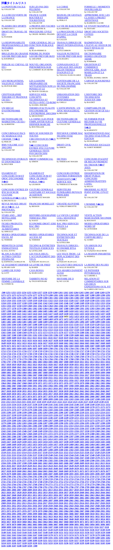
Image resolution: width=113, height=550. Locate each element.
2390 (35, 436)
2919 (55, 503)
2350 (45, 431)
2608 (76, 463)
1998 (71, 386)
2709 (55, 476)
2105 (81, 399)
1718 (35, 351)
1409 (66, 311)
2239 (14, 418)
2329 (45, 428)
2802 (102, 487)
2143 (61, 404)
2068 (108, 394)
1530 (40, 327)
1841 (19, 367)
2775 (71, 484)
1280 (50, 295)
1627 (107, 338)
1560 (87, 330)
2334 (71, 428)
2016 (55, 388)
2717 (97, 476)
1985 (3, 386)
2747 (35, 482)
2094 (24, 399)
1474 (76, 319)
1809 (71, 362)
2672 (81, 471)
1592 (35, 335)
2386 (14, 436)
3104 (35, 527)
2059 (61, 394)
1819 (14, 364)
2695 (92, 474)
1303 (61, 298)
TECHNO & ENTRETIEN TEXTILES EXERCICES (42, 246)
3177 (87, 535)
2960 (50, 508)
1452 (71, 316)
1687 (92, 346)
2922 (71, 503)
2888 (3, 500)
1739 (35, 354)
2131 (106, 402)
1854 (87, 367)
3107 (50, 527)
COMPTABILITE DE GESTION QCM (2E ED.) (97, 109)
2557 (29, 458)
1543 (108, 327)
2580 (40, 460)
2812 (45, 490)
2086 (92, 396)
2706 (40, 476)
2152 (108, 404)
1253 (19, 292)
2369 (35, 434)
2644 (45, 468)
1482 (8, 322)
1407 (55, 311)
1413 (87, 311)
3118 (106, 527)
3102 (24, 527)
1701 (55, 348)
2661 (24, 471)
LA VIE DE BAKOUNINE (70, 26)
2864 (97, 495)
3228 (24, 543)
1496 (81, 322)
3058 (14, 522)
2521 (60, 452)
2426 (3, 442)
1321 (45, 300)
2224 (45, 415)
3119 (3, 530)
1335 (8, 303)
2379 (87, 434)
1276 (29, 295)
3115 (91, 527)
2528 (97, 452)
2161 (45, 407)
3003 (55, 514)
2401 (92, 436)
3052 (92, 519)
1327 (76, 300)
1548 (24, 330)
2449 (14, 444)
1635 (40, 340)
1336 (14, 303)
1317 (24, 300)
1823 (35, 364)
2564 (66, 458)
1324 (61, 300)
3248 (19, 546)
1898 (97, 372)
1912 (60, 375)
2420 (81, 439)
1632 (24, 340)
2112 (8, 402)
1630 (14, 340)
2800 (92, 487)
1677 (40, 346)
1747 (76, 354)
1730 (97, 351)
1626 (102, 338)
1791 (87, 359)
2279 (3, 423)
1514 (66, 324)
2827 (14, 492)
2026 (107, 388)
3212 (50, 540)
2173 (108, 407)
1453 (76, 316)
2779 (92, 484)
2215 (107, 412)
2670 (71, 471)
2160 (40, 407)
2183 (50, 410)
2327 (35, 428)
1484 (19, 322)
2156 (19, 407)
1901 (3, 375)
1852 (76, 367)
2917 (45, 503)
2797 (76, 487)
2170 (92, 407)
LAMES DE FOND (11, 270)
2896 (45, 500)
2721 (8, 479)
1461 (8, 319)
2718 (102, 476)
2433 (40, 442)
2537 (35, 455)
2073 (24, 396)
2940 (55, 506)
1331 (97, 300)
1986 (8, 386)
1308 (87, 298)
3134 (81, 530)
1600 (76, 335)
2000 (81, 386)
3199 (92, 538)
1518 (87, 324)
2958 (40, 508)
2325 (24, 428)
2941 (61, 506)
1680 (55, 346)
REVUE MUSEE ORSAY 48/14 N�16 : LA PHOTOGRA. (14, 206)
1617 (55, 338)
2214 (102, 412)
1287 (87, 295)
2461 (76, 444)
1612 (29, 338)
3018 (24, 516)
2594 (3, 463)
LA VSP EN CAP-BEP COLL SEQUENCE (68, 216)
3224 (3, 543)
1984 (108, 383)
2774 (66, 484)
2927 (97, 503)
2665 (45, 471)
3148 (45, 532)
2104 (76, 399)
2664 (40, 471)
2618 (19, 466)
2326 (29, 428)
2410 (29, 439)
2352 (55, 431)
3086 (50, 524)
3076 (108, 522)
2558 (35, 458)
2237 (3, 418)
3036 (8, 519)
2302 (14, 426)
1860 (8, 370)
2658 (8, 471)
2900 (66, 500)
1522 (107, 324)
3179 (97, 535)
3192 (55, 538)
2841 (87, 492)
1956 (71, 380)
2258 (3, 420)
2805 (8, 490)
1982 (97, 383)
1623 (87, 338)
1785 (55, 359)
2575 (14, 460)
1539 (87, 327)
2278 (108, 420)
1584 (102, 332)
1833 (87, 364)
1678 (45, 346)
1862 (19, 370)
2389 (29, 436)
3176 (81, 535)
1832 (81, 364)
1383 (40, 308)
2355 (71, 431)
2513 (19, 452)
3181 (108, 535)
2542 (61, 455)
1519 (92, 324)
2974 (14, 511)
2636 (3, 468)
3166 (29, 535)
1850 (66, 367)
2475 (40, 447)
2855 (50, 495)
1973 (50, 383)
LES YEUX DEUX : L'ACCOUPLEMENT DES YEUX (42, 256)
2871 (24, 498)
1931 (50, 378)
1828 (61, 364)
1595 (50, 335)
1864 (29, 370)
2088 (102, 396)
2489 (3, 450)
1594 (45, 335)
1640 (66, 340)
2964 (71, 508)
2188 (76, 410)
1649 (3, 343)
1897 (92, 372)
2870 (19, 498)
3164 (19, 535)
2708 (50, 476)
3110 (66, 527)
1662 (71, 343)
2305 (29, 426)
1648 (108, 340)
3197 (81, 538)
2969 (97, 508)
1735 (14, 354)
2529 (102, 452)
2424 (102, 439)
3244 (108, 543)
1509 (40, 324)
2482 (76, 447)
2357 (81, 431)
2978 (35, 511)
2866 (108, 495)
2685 (40, 474)
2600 (35, 463)
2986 (76, 511)
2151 (102, 404)
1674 (24, 346)
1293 (8, 298)
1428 (55, 314)
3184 (14, 538)
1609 (14, 338)
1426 (45, 314)
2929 (107, 503)
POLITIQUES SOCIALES (97, 145)
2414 (50, 439)
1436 (97, 314)
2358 (87, 431)
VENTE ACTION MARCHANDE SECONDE (97, 216)
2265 (40, 420)
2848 (14, 495)
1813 (92, 362)
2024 (97, 388)
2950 (108, 506)
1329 (87, 300)
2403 (102, 436)
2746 (29, 482)
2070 (8, 396)
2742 (8, 482)
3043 (45, 519)
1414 (92, 311)
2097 (40, 399)
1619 (66, 338)
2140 (45, 404)
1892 (66, 372)
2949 (102, 506)
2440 (76, 442)
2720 (3, 479)
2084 (81, 396)
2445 (102, 442)
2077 (45, 396)
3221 (97, 540)
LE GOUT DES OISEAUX (70, 265)
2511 (8, 452)
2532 (8, 455)
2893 (29, 500)
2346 (24, 431)
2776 (76, 484)
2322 (8, 428)
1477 (92, 319)
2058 (55, 394)
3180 (102, 535)
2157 (24, 407)
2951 (3, 508)
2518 (45, 452)
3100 (14, 527)
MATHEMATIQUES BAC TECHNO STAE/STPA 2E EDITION (97, 136)
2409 (24, 439)
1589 (19, 335)
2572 (108, 458)
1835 (97, 364)
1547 (19, 330)
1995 (55, 386)
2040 (71, 391)
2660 (19, 471)
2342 (3, 431)
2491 (14, 450)
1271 (3, 295)
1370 (81, 306)
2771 (50, 484)
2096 (35, 399)
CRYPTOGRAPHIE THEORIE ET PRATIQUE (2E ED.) (14, 97)
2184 (55, 410)
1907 (35, 375)
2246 (50, 418)
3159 (102, 532)
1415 (97, 311)
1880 (3, 372)
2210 (81, 412)
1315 (14, 300)
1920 (102, 375)
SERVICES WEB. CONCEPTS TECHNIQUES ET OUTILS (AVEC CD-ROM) (42, 98)
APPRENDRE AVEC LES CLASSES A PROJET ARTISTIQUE (97, 18)
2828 (19, 492)
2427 (8, 442)
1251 (8, 292)
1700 (50, 348)
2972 (3, 511)
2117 (34, 402)
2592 (102, 460)
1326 (71, 300)
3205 (14, 540)
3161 (3, 535)
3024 (55, 516)
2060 (66, 394)
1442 (19, 316)
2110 (108, 399)
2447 (3, 444)
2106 (87, 399)
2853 (40, 495)
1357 (14, 306)
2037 (55, 391)
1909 (45, 375)
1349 (81, 303)
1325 (66, 300)
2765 (19, 484)
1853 (81, 367)
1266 (86, 292)
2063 (81, 394)
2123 (65, 402)
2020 (76, 388)
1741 (45, 354)
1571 (35, 332)
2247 (55, 418)
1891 (61, 372)
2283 (24, 423)
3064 (45, 522)
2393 (50, 436)
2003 (97, 386)
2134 (14, 404)
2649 (71, 468)
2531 (3, 455)
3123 (24, 530)
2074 (29, 396)
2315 (81, 426)
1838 (3, 367)
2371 (45, 434)
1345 (61, 303)
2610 (87, 463)
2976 (24, 511)
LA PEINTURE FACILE (14, 6)
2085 (87, 396)
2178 (24, 410)
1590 (24, 335)
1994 (50, 386)
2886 (102, 498)
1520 (97, 324)
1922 (3, 378)
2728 (45, 479)
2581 (45, 460)
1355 (3, 306)
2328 (40, 428)
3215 (66, 540)
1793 (97, 359)
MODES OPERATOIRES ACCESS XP (41, 235)
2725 (29, 479)
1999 (76, 386)
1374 (102, 306)
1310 (97, 298)
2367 (24, 434)
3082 (29, 524)
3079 (14, 524)
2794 (61, 487)
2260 (14, 420)
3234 (55, 543)
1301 (50, 298)
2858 (66, 495)
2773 (61, 484)
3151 (61, 532)
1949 (35, 380)
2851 (29, 495)
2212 (92, 412)
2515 (29, 452)
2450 (19, 444)
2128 (91, 402)
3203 (3, 540)
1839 (8, 367)
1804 (45, 362)
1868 (50, 370)
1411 (76, 311)
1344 (55, 303)
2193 (102, 410)
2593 (108, 460)
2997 (24, 514)
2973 (8, 511)
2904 (87, 500)
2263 (29, 420)
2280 (8, 423)
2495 (35, 450)
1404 (40, 311)
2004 (102, 386)
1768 (76, 356)
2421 (87, 439)
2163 (55, 407)
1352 (97, 303)
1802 (35, 362)
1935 (71, 378)
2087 (97, 396)
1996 (61, 386)
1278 (40, 295)
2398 (76, 436)
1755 (8, 356)
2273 (81, 420)
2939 (50, 506)
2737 (92, 479)
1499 (97, 322)
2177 (19, 410)
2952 (8, 508)
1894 (76, 372)
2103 (71, 399)
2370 (40, 434)
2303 (19, 426)
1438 (108, 314)
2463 (87, 444)
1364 (50, 306)
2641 (29, 468)
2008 (14, 388)
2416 (60, 439)
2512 (13, 452)
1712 (3, 351)
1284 (71, 295)
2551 (108, 455)
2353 (61, 431)
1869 (55, 370)
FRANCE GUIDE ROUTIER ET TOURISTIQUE (38, 18)
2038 (61, 391)
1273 (14, 295)
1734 (8, 354)
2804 (3, 490)
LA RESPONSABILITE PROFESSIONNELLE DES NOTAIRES (15, 45)
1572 (40, 332)
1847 (50, 367)
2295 (87, 423)
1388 (66, 308)
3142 (14, 532)
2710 (61, 476)
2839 (76, 492)
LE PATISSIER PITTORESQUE (92, 271)
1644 (87, 340)
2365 (14, 434)
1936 (76, 378)
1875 (87, 370)
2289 (55, 423)
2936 (35, 506)
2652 (87, 468)
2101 (61, 399)
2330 (50, 428)
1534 (61, 327)
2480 (66, 447)
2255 (97, 418)
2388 (24, 436)
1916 (81, 375)
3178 (92, 535)
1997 (66, 386)
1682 (66, 346)
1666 (92, 343)
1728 (87, 351)
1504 (14, 324)
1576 (61, 332)
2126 (80, 402)
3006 (71, 514)
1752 (102, 354)
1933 (61, 378)
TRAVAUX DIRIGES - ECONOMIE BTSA (68, 246)
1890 (55, 372)
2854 (45, 495)
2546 (81, 455)
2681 (19, 474)
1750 (92, 354)
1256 (34, 292)
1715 (19, 351)
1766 (66, 356)
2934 (24, 506)
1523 (3, 327)
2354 (66, 431)
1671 (8, 346)
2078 (50, 396)
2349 (40, 431)
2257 (108, 418)
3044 (50, 519)
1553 (50, 330)
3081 (24, 524)
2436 (55, 442)
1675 (29, 346)
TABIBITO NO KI (38, 278)
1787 (66, 359)
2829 (24, 492)
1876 (92, 370)
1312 (107, 298)
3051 (87, 519)
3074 (97, 522)
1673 (19, 346)
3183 (8, 538)
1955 (66, 380)
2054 (35, 394)
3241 (92, 543)
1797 (8, 362)
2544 (71, 455)
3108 (55, 527)
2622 (40, 466)
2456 (50, 444)
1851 (71, 367)
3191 (50, 538)
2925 (87, 503)
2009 (19, 388)
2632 (92, 466)
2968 (92, 508)
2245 (45, 418)
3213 (55, 540)
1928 (35, 378)
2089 (108, 396)
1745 (66, 354)
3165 (24, 535)
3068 (66, 522)
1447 (45, 316)
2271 (71, 420)
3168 (40, 535)
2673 (87, 471)
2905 (92, 500)
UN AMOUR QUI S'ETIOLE (93, 246)
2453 (35, 444)
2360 (97, 431)
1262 (65, 292)
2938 (45, 506)
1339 (29, 303)
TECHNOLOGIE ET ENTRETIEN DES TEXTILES (67, 237)
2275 (92, 420)
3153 (71, 532)
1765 (61, 356)
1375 (108, 306)
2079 (55, 396)
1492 (61, 322)
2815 (60, 490)
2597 (19, 463)
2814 (55, 490)
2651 (81, 468)
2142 (55, 404)
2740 (108, 479)
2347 (29, 431)
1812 (87, 362)
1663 (76, 343)
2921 (66, 503)
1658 (50, 343)
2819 (81, 490)
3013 (107, 514)
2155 (14, 407)
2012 (34, 388)
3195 (71, 538)
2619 (24, 466)
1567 (14, 332)
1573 (45, 332)
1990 (29, 386)
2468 (3, 447)
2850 (24, 495)
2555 (19, 458)
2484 (87, 447)
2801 (97, 487)
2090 (3, 399)
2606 (66, 463)
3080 (19, 524)
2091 (8, 399)
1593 (40, 335)
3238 (76, 543)
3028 (76, 516)
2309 (50, 426)
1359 (24, 306)
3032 (97, 516)
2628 (71, 466)
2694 (87, 474)
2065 (92, 394)
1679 (50, 346)
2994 (8, 514)
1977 (71, 383)
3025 (61, 516)
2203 (45, 412)
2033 (35, 391)
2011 (29, 388)
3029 (81, 516)
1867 (45, 370)
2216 (3, 415)
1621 (76, 338)
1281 (55, 295)
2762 (3, 484)
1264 (76, 292)
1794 (102, 359)
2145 (71, 404)
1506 (24, 324)
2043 (87, 391)
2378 (81, 434)
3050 (81, 519)
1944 (8, 380)
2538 (40, 455)
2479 (61, 447)
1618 (60, 338)
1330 (92, 300)
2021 (81, 388)
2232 (87, 415)
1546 (14, 330)
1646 (97, 340)
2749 (45, 482)
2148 (87, 404)
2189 (81, 410)
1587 (8, 335)
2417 (66, 439)
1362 (40, 306)
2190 (87, 410)
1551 (40, 330)
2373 (55, 434)
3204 (8, 540)
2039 (66, 391)
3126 (40, 530)
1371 (87, 306)
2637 (8, 468)
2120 (49, 402)
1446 (40, 316)
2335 (76, 428)
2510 (3, 452)
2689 (61, 474)
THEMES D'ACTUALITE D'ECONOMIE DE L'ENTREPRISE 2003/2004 (42, 111)
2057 (50, 394)
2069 (3, 396)
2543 (66, 455)
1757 (19, 356)
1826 (50, 364)
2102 (66, 399)
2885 (97, 498)
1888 (45, 372)
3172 (61, 535)
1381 (29, 308)
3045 (55, 519)
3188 (35, 538)
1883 (19, 372)
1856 (97, 367)
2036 (50, 391)
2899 (61, 500)
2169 (87, 407)
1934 (66, 378)
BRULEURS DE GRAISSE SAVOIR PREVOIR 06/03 (15, 54)
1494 (71, 322)
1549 (29, 330)
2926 (92, 503)
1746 (71, 354)
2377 (76, 434)
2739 (102, 479)
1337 (19, 303)
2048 (3, 394)
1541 (97, 327)
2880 (71, 498)
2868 (8, 498)
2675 (97, 471)
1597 (61, 335)
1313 (3, 300)
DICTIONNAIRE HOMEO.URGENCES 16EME (95, 56)
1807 (61, 362)
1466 (35, 319)
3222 (102, 540)
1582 (92, 332)
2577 (24, 460)
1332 (102, 300)
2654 (97, 468)
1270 (107, 292)
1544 (3, 330)
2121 (54, 402)
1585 (108, 332)
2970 (102, 508)
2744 (19, 482)
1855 (92, 367)
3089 (66, 524)
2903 (81, 500)
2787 (24, 487)
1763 (50, 356)
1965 (8, 383)
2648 (66, 468)
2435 (50, 442)
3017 (19, 516)
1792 (92, 359)
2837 (66, 492)
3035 (3, 519)
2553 (8, 458)
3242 (97, 543)
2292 (71, 423)
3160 (108, 532)
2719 (107, 476)
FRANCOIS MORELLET (41, 203)
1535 (66, 327)
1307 (81, 298)
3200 (97, 538)
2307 (40, 426)
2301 (8, 426)
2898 (55, 500)
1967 (19, 383)
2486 (97, 447)
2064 (87, 394)
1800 (24, 362)
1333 (108, 300)
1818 (8, 364)
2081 (66, 396)
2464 (92, 444)
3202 (108, 538)
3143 (19, 532)
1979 (81, 383)
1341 (40, 303)
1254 (24, 292)
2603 (50, 463)
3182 (3, 538)
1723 (61, 351)
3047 (66, 519)
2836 (61, 492)
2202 (40, 412)
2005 (108, 386)
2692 (76, 474)
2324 (19, 428)
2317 (92, 426)
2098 (45, 399)
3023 (50, 516)
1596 (55, 335)
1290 (102, 295)
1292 (3, 298)
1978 (76, 383)
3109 (61, 527)
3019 (29, 516)
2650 (76, 468)
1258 (45, 292)
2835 (55, 492)
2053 (29, 394)
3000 (40, 514)
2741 (3, 482)
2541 (55, 455)
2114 (18, 402)
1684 (76, 346)
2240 (19, 418)
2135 (19, 404)
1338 (24, 303)
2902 (76, 500)
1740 (40, 354)
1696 (29, 348)
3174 (71, 535)
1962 (102, 380)
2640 (24, 468)
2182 (45, 410)
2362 (108, 431)
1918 (92, 375)
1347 (71, 303)
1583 (97, 332)
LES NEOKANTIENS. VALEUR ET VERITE (13, 82)
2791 (45, 487)
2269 (61, 420)
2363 (3, 434)
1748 (81, 354)
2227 (61, 415)
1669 (108, 343)
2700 (8, 476)
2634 (102, 466)
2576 (19, 460)
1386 (55, 308)
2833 (45, 492)
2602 (45, 463)
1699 (45, 348)
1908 (40, 375)
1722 (55, 351)
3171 (55, 535)
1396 (108, 308)
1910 (50, 375)
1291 (108, 295)
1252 (13, 292)
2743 (14, 482)
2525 (81, 452)
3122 (19, 530)
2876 (50, 498)
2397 (71, 436)
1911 (55, 375)
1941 (102, 378)
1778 (19, 359)
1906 (29, 375)
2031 (24, 391)
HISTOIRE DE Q (65, 278)
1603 (92, 335)
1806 (55, 362)
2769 (40, 484)
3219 (87, 540)
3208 (29, 540)
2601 (40, 463)
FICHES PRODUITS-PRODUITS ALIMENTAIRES (12, 226)
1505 (19, 324)
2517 (40, 452)
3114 (86, 527)
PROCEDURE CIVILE (40, 31)
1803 (40, 362)
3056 (3, 522)
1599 (71, 335)
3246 (8, 546)
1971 (40, 383)
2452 (29, 444)
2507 (97, 450)
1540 (92, 327)
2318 (97, 426)
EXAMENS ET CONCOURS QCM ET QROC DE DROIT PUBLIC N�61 (40, 177)
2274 (87, 420)
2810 (35, 490)
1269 (102, 292)
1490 (50, 322)
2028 (8, 391)
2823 (102, 490)
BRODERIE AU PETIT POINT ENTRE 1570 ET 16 (96, 192)
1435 (92, 314)
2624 (50, 466)
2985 (71, 511)
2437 (61, 442)
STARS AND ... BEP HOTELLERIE (12, 216)
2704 (29, 476)
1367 (66, 306)
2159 (35, 407)
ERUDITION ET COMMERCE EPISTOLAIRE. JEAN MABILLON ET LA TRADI (95, 69)
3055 (108, 519)
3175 (76, 535)
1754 (3, 356)
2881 (76, 498)
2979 (40, 511)
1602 (87, 335)
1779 (24, 359)
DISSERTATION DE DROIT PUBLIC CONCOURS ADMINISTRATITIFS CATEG (95, 178)
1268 (97, 292)
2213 (97, 412)
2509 (108, 450)
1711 (108, 348)
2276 (97, 420)
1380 (24, 308)
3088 (61, 524)
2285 (35, 423)
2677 (108, 471)
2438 (66, 442)
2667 (55, 471)
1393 (92, 308)
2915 (34, 503)
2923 (76, 503)
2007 (8, 388)
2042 (81, 391)
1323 (55, 300)
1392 (87, 308)
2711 (66, 476)
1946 (19, 380)
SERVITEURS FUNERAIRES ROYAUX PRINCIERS (69, 192)
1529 (35, 327)
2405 (3, 439)
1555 (61, 330)
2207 (66, 412)
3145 (29, 532)
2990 (97, 511)
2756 (81, 482)
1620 (71, 338)
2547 (87, 455)
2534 (19, 455)
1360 (29, 306)
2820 (87, 490)
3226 (14, 543)
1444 (29, 316)
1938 (87, 378)
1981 (92, 383)
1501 (108, 322)
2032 (29, 391)
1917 (87, 375)
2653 (92, 468)
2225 (50, 415)
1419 (8, 314)
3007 (76, 514)
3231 (40, 543)
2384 (3, 436)
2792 (50, 487)
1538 (81, 327)
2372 (50, 434)
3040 (29, 519)
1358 (19, 306)
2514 (24, 452)
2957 (35, 508)
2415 (55, 439)
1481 (3, 322)
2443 (92, 442)
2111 (3, 402)
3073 (92, 522)
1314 (8, 300)
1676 (35, 346)
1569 (24, 332)
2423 (97, 439)
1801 (29, 362)
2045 (97, 391)
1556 (66, 330)
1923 (8, 378)
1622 (81, 338)
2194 (108, 410)
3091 (76, 524)
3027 (71, 516)
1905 (24, 375)
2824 (107, 490)
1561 (92, 330)
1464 (24, 319)
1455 (87, 316)
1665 (87, 343)
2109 (102, 399)
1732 (108, 351)
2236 (108, 415)
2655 (102, 468)
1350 (87, 303)
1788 (71, 359)
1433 (81, 314)
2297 (97, 423)
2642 (35, 468)
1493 (66, 322)
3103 (29, 527)
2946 (87, 506)
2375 (66, 434)
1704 (71, 348)
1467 (40, 319)
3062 (35, 522)
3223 (107, 540)
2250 (71, 418)
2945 (81, 506)
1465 (29, 319)
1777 (14, 359)
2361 (102, 431)
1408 (61, 311)
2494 (29, 450)
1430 (66, 314)
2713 (76, 476)
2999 (35, 514)
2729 (50, 479)
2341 (108, 428)
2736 (87, 479)
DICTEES (62, 159)
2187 (71, 410)
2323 (14, 428)
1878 (102, 370)
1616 (50, 338)
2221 (29, 415)
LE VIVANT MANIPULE (97, 26)
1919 (97, 375)
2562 (55, 458)
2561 (50, 458)
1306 (76, 298)
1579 (76, 332)
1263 (71, 292)
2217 (8, 415)
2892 (24, 500)
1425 (40, 314)
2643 (40, 468)
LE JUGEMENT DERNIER (15, 265)
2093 (19, 399)
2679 (8, 474)
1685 (81, 346)
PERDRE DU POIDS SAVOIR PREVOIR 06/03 (42, 54)
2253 (87, 418)
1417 (107, 311)
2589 (87, 460)
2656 (108, 468)
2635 (108, 466)
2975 (19, 511)
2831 (35, 492)
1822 (29, 364)
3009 (87, 514)
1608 (8, 338)
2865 (102, 495)
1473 (71, 319)
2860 (76, 495)
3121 (13, 530)
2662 (29, 471)
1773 (102, 356)
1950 (40, 380)
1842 (24, 367)
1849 (61, 367)
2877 (55, 498)
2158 (29, 407)
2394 (55, 436)
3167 (35, 535)
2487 (102, 447)
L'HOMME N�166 (94, 204)
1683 (71, 346)
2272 (76, 420)
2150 (97, 404)
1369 (76, 306)
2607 (71, 463)
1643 (81, 340)
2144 (66, 404)
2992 (108, 511)
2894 (35, 500)
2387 (19, 436)
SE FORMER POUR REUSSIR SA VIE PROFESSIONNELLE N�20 (95, 123)
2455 (45, 444)
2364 (8, 434)
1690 (108, 346)
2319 (102, 426)
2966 (81, 508)
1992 (40, 386)
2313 (71, 426)
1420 (14, 314)
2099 (50, 399)
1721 (50, 351)
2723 (19, 479)
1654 (29, 343)
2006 (3, 388)
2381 (97, 434)
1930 (45, 378)
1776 (8, 359)
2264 (35, 420)
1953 (55, 380)
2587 (76, 460)
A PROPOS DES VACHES (42, 26)
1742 (50, 354)
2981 (50, 511)
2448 (8, 444)
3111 (71, 527)
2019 (71, 388)
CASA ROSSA (36, 270)
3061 (29, 522)
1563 (102, 330)
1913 (66, 375)
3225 (8, 543)
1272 (8, 295)
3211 (45, 540)
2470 (14, 447)
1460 (3, 319)
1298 (35, 298)
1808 (66, 362)
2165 (66, 407)
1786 (61, 359)
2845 (108, 492)
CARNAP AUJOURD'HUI (97, 81)
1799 (19, 362)
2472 (24, 447)
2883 (87, 498)
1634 (35, 340)
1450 (61, 316)
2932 (14, 506)
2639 (19, 468)
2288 (50, 423)
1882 (14, 372)
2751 (55, 482)
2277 (102, 420)
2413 (45, 439)
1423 (29, 314)
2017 (60, 388)
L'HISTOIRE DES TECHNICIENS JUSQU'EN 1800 (93, 97)
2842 (92, 492)
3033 (102, 516)
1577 (66, 332)
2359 (92, 431)
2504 (81, 450)
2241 (24, 418)
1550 (35, 330)
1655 (35, 343)
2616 (8, 466)
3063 (40, 522)
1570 (29, 332)
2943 (71, 506)
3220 (92, 540)
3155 (81, 532)
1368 (71, 306)
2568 (87, 458)
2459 (66, 444)
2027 (3, 391)
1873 (76, 370)
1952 (50, 380)
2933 (19, 506)
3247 (14, 546)
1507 (29, 324)
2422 (92, 439)
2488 (108, 447)
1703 (66, 348)
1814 (97, 362)
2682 (24, 474)
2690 (66, 474)
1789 (76, 359)
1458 (102, 316)
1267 (92, 292)
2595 (8, 463)
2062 (76, 394)
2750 (50, 482)
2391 (40, 436)
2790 (40, 487)
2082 (71, 396)
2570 (97, 458)
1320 (40, 300)
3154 (76, 532)
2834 (50, 492)
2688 (55, 474)
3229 (29, 543)
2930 (3, 506)
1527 (24, 327)
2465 (97, 444)
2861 (81, 495)
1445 (35, 316)
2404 (108, 436)
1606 (108, 335)
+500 (35, 546)
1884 (24, 372)
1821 (24, 364)
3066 (55, 522)
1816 (107, 362)
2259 (8, 420)
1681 (61, 346)
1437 (102, 314)
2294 (81, 423)
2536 (29, 455)
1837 (108, 364)
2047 (108, 391)
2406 (8, 439)
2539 (45, 455)
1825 (45, 364)
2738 (97, 479)
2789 (35, 487)
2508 (102, 450)
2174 (3, 410)
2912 (19, 503)
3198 (87, 538)
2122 (59, 402)
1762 (45, 356)
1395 (102, 308)
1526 (19, 327)
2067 (102, 394)
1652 (19, 343)
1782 (40, 359)
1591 (29, 335)
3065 (50, 522)
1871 (66, 370)
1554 (55, 330)
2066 (97, 394)
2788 (29, 487)
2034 (40, 391)
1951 (45, 380)
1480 (108, 319)
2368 (29, 434)
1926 (24, 378)
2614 (107, 463)
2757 (87, 482)
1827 (55, 364)
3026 (66, 516)
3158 (97, 532)
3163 (14, 535)
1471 (61, 319)
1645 (92, 340)
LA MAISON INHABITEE (97, 254)
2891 (19, 500)
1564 (108, 330)
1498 (92, 322)
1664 (81, 343)
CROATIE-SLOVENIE (68, 203)
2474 (35, 447)
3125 (34, 530)
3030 (87, 516)
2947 (92, 506)
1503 (8, 324)
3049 (76, 519)
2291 (66, 423)
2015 (50, 388)
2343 (8, 431)
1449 (55, 316)
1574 (50, 332)
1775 (3, 359)
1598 (66, 335)
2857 (61, 495)
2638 (14, 468)
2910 (8, 503)
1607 (3, 338)
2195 (3, 412)
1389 (71, 308)
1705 (76, 348)
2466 (102, 444)
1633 (29, 340)
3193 (61, 538)
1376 (3, 308)
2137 (29, 404)
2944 (76, 506)
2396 (66, 436)
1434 (87, 314)
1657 (45, 343)
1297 (29, 298)
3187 (29, 538)
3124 (29, 530)
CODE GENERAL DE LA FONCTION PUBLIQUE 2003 (42, 45)
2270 (66, 420)
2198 (19, 412)
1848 (55, 367)
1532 (50, 327)
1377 (8, 308)
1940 (97, 378)
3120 (8, 530)
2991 (102, 511)
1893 (71, 372)
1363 (45, 306)
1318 (29, 300)
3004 (61, 514)
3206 (19, 540)
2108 (97, 399)
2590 (92, 460)
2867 (3, 498)
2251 (76, 418)
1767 (71, 356)
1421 (19, 314)
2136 (24, 404)
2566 (76, 458)
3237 (71, 543)
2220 (24, 415)
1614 (40, 338)
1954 (61, 380)
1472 (66, 319)
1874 (81, 370)
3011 (97, 514)
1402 (29, 311)
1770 (87, 356)
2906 (97, 500)
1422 (24, 314)
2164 (61, 407)
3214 (60, 540)
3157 (92, 532)
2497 (45, 450)
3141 (8, 532)
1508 (35, 324)
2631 (87, 466)
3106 (45, 527)
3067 (61, 522)
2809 (29, 490)
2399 (81, 436)
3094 (92, 524)
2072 (19, 396)
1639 (61, 340)
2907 (102, 500)
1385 (50, 308)
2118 (39, 402)
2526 (87, 452)
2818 (76, 490)
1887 (40, 372)
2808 (24, 490)
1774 (108, 356)
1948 (29, 380)
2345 (19, 431)
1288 (92, 295)
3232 (45, 543)
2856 (55, 495)
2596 (14, 463)
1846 (45, 367)
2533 (14, 455)
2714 (81, 476)
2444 (97, 442)
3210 (40, 540)
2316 (87, 426)
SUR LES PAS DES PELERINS (39, 8)
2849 (19, 495)
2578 (29, 460)
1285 (76, 295)
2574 (8, 460)
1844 (35, 367)
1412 (81, 311)
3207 (24, 540)
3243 (102, 543)
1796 (3, 362)
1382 (35, 308)
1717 (29, 351)
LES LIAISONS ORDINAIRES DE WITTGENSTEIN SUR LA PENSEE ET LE (42, 85)
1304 (66, 298)
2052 (24, 394)
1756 (14, 356)
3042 (40, 519)
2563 (61, 458)
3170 (50, 535)
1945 (14, 380)
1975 (61, 383)
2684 (35, 474)
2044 (92, 391)
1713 (8, 351)
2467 (108, 444)
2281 (14, 423)
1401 (24, 311)
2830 (29, 492)
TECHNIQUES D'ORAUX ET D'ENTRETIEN (15, 160)
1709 (97, 348)
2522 (66, 452)
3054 (102, 519)
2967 (87, 508)
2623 (45, 466)
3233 (50, 543)
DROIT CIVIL (64, 145)
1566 (8, 332)
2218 (14, 415)
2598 (24, 463)
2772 (55, 484)
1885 (29, 372)
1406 (50, 311)
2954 (19, 508)
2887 (108, 498)
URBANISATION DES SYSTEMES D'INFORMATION (68, 97)
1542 (102, 327)
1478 (97, 319)
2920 (60, 503)
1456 (92, 316)
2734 (76, 479)
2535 (24, 455)
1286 (81, 295)
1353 (102, 303)
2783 (3, 487)
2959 (45, 508)
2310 (55, 426)
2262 (24, 420)
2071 (14, 396)
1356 (8, 306)
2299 (108, 423)
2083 (76, 396)
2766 (24, 484)
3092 (81, 524)
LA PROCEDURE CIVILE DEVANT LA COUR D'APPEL (70, 34)
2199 (24, 412)
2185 (61, 410)
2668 (61, 471)
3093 (87, 524)
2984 (66, 511)
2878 (61, 498)
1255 (29, 292)
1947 (24, 380)
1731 (102, 351)
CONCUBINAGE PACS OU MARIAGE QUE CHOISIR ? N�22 (13, 136)
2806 (14, 490)
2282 (19, 423)
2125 (75, 402)
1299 (40, 298)
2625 (55, 466)
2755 (76, 482)
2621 (35, 466)
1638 (55, 340)
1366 (61, 306)
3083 (35, 524)
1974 (55, 383)
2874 (40, 498)
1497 (87, 322)
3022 (45, 516)
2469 (8, 447)
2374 (61, 434)
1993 (45, 386)
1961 (97, 380)
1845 (40, 367)
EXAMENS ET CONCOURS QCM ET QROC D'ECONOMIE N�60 (13, 177)
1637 (50, 340)
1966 (14, 383)
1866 (40, 370)
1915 (76, 375)
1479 (102, 319)
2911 (14, 503)
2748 (40, 482)
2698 (108, 474)
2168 (81, 407)
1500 (102, 322)
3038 (19, 519)
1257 (39, 292)
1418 (3, 314)
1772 (97, 356)
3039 (24, 519)
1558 (76, 330)
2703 (24, 476)
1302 (55, 298)
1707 (87, 348)
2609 (81, 463)
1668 (102, 343)
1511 (50, 324)
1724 (66, 351)
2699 (3, 476)
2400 (87, 436)
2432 (35, 442)
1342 (45, 303)
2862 (87, 495)
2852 (35, 495)
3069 (71, 522)
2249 (66, 418)
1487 (35, 322)
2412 (40, 439)
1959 (87, 380)
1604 (97, 335)
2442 (87, 442)
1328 (81, 300)
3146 (35, 532)
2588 (81, 460)
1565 (3, 332)
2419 (76, 439)
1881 (8, 372)
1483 (14, 322)
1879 (108, 370)
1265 (81, 292)
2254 (92, 418)
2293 (76, 423)
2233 (92, 415)
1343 (50, 303)
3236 (66, 543)
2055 (40, 394)
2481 (71, 447)
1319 (35, 300)
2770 (45, 484)
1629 (8, 340)
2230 (76, 415)
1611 (24, 338)
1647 (102, 340)
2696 (97, 474)
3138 (102, 530)
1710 (102, 348)
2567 (81, 458)
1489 (45, 322)
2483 (81, 447)
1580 (81, 332)
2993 (3, 514)
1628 (3, 340)
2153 (3, 407)
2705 (35, 476)
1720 (45, 351)
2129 (96, 402)
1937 (81, 378)
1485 (24, 322)
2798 (81, 487)
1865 (35, 370)
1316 (19, 300)
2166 (71, 407)
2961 (55, 508)
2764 (14, 484)
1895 (81, 372)
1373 (97, 306)
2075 (35, 396)
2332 (61, 428)
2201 (35, 412)
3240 (87, 543)
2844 (102, 492)
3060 (24, 522)
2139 (40, 404)
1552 (45, 330)
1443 (24, 316)
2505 (87, 450)
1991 (35, 386)
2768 (35, 484)
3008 (81, 514)
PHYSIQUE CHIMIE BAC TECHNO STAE (70, 134)
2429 (19, 442)
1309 (92, 298)
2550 (102, 455)
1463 (19, 319)
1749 (87, 354)
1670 (3, 346)
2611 (92, 463)
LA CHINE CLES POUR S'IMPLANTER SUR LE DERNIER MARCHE (41, 122)
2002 (92, 386)
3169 (45, 535)
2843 (97, 492)
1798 (14, 362)
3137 (97, 530)
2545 (76, 455)
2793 (55, 487)
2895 (40, 500)
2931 (8, 506)
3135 (87, 530)
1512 (55, 324)
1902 (8, 375)
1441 (14, 316)
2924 (81, 503)
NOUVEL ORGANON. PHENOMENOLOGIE (40, 65)
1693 (14, 348)
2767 (29, 484)
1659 (55, 343)
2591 (97, 460)
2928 (102, 503)
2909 (3, 503)
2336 (81, 428)
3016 (14, 516)
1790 (81, 359)
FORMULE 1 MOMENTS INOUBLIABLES (97, 8)
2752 (61, 482)
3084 (40, 524)
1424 (35, 314)
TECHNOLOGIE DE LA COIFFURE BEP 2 (96, 235)
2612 (97, 463)
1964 (3, 383)
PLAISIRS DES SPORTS (14, 26)
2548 (92, 455)
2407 (14, 439)
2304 (24, 426)
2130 (101, 402)
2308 (45, 426)
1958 (81, 380)
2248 (61, 418)
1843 (29, 367)
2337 (87, 428)
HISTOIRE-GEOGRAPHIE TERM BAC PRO (42, 216)
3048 (71, 519)
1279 (45, 295)
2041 (76, 391)
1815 (102, 362)
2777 (81, 484)
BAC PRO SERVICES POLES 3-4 (68, 225)
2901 (71, 500)
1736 (19, 354)
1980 (87, 383)
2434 (45, 442)
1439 (3, 316)
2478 (55, 447)
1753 (108, 354)
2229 (71, 415)
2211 (87, 412)
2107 (92, 399)
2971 (108, 508)
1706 (81, 348)
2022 (87, 388)
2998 (29, 514)
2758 (92, 482)
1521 (102, 324)
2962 (61, 508)
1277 (35, 295)
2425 (107, 439)
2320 (107, 426)
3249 (24, 546)
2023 (92, 388)
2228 (66, 415)
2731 (61, 479)
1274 (19, 295)
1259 (50, 292)
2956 (29, 508)
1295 (19, 298)
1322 (50, 300)
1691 (3, 348)
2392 (45, 436)
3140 (3, 532)
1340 (35, 303)
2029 (14, 391)
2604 (55, 463)
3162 (8, 535)
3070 (76, 522)
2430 (24, 442)
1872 (71, 370)
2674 (92, 471)
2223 (40, 415)
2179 (29, 410)
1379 (19, 308)
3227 (19, 543)
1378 (14, 308)
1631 (19, 340)
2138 (35, 404)
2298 (102, 423)
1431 (71, 314)
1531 (45, 327)
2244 (40, 418)
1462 (14, 319)
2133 (8, 404)
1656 (40, 343)
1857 (102, 367)
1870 (61, 370)
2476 (45, 447)
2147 (81, 404)
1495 (76, 322)
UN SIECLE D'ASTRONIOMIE (11, 109)
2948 (97, 506)
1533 (55, 327)
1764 (55, 356)
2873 (35, 498)
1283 (66, 295)
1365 (55, 306)
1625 (97, 338)
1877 (97, 370)
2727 (40, 479)
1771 (92, 356)
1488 (40, 322)
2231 (81, 415)
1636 (45, 340)
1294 (14, 298)
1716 (24, 351)
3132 (71, 530)
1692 (8, 348)
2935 (29, 506)
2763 (8, 484)
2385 (8, 436)
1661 (66, 343)
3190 (45, 538)
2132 (3, 404)
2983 (61, 511)
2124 (70, 402)
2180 (35, 410)
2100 (55, 399)
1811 (81, 362)
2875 (45, 498)
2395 (61, 436)
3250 (29, 546)
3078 (8, 524)
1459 (108, 316)
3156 (87, 532)
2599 (29, 463)
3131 (66, 530)
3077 (3, 524)
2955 (24, 508)
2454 (40, 444)
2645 (50, 468)
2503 (76, 450)
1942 (108, 378)
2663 (35, 471)
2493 (24, 450)
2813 (50, 490)
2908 (108, 500)
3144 (24, 532)
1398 (8, 311)
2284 (29, 423)
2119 (44, 402)
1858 (108, 367)
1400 (19, 311)
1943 (3, 380)
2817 (71, 490)
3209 (35, 540)
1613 (34, 338)
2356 (76, 431)
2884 (92, 498)
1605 (102, 335)
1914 (71, 375)
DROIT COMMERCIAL (41, 159)
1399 (14, 311)
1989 (24, 386)
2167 (76, 407)
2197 (14, 412)
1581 (87, 332)
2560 (45, 458)
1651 (14, 343)
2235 (102, 415)
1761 (40, 356)
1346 (66, 303)
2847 (8, 495)
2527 (92, 452)
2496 (40, 450)
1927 (29, 378)
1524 (8, 327)
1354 (108, 303)
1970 (35, 383)
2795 (66, 487)
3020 (35, 516)
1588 (14, 335)
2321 (3, 428)
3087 (55, 524)
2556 (24, 458)
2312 (66, 426)
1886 (35, 372)
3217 (76, 540)
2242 (29, 418)
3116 (96, 527)
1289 (97, 295)
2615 (3, 466)
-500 (3, 292)
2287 (45, 423)
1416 (102, 311)
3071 (81, 522)
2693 (81, 474)
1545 (8, 330)
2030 (19, 391)
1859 (3, 370)
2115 (23, 402)
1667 (97, 343)
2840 (81, 492)
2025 (102, 388)
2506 (92, 450)
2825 (3, 492)
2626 (61, 466)
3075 (102, 522)
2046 (102, 391)
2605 (61, 463)
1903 (14, 375)
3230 (35, 543)
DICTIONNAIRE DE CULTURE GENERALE (69, 120)
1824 (40, 364)
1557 (71, 330)
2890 (14, 500)
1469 (50, 319)
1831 (76, 364)
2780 (97, 484)
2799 (87, 487)
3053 (97, 519)
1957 (76, 380)
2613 (102, 463)
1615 (45, 338)
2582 (50, 460)
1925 (19, 378)
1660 (61, 343)
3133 (76, 530)
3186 (24, 538)
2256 (102, 418)
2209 (76, 412)
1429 (61, 314)
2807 (19, 490)
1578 (71, 332)
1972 (45, 383)
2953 (14, 508)
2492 (19, 450)
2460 (71, 444)
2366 (19, 434)
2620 (29, 466)
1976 (66, 383)
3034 (108, 516)
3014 (3, 516)
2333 (66, 428)
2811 (40, 490)
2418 (71, 439)
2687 (50, 474)
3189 (40, 538)
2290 (61, 423)
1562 (97, 330)
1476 (87, 319)
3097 (108, 524)
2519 (50, 452)
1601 (81, 335)
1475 (81, 319)
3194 (66, 538)
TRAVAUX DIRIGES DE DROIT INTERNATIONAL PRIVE (70, 45)
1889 (50, 372)
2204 (50, 412)
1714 (14, 351)
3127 (45, 530)
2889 (8, 500)
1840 (14, 367)
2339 (97, 428)
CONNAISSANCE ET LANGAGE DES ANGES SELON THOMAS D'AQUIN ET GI (69, 68)
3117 (101, 527)
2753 (66, 482)
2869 (14, 498)
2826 (8, 492)
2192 (97, 410)
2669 (66, 471)
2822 (97, 490)
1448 (50, 316)
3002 (50, 514)
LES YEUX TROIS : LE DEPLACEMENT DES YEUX (68, 256)
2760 (102, 482)
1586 (3, 335)
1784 (50, 359)
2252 (81, 418)
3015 (8, 516)
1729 (92, 351)
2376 (71, 434)
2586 (71, 460)
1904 (19, 375)
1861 (14, 370)
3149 (50, 532)
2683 (29, 474)
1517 (81, 324)
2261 (19, 420)
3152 (66, 532)
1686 (87, 346)
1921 (107, 375)
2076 (40, 396)
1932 (55, 378)
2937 (40, 506)
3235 (61, 543)
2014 (45, 388)
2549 (97, 455)
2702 (19, 476)
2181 (40, 410)
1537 (76, 327)
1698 (40, 348)
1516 (76, 324)
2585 (66, 460)
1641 (71, 340)
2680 (14, 474)
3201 (102, 538)
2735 (81, 479)
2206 (61, 412)
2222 (35, 415)
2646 (55, 468)
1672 (14, 346)
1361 (35, 306)
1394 (97, 308)
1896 (87, 372)
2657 (3, 471)
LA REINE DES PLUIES (96, 265)
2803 (108, 487)
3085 (45, 524)
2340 (102, 428)
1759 (29, 356)
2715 (87, 476)
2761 (108, 482)
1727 (81, 351)
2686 (45, 474)
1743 (55, 354)
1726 (76, 351)
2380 (92, 434)
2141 (50, 404)
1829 (66, 364)
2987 (81, 511)
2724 (24, 479)
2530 (107, 452)
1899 (102, 372)
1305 (71, 298)
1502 (3, 324)
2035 (45, 391)
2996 (19, 514)
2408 (19, 439)
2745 (24, 482)
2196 (8, 412)
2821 (92, 490)
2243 (35, 418)
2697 (102, 474)
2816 (66, 490)
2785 (14, 487)
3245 (3, 546)
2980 (45, 511)
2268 (55, 420)
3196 (76, 538)
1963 (108, 380)
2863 (92, 495)
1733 (3, 354)
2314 (76, 426)
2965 (76, 508)
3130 (60, 530)
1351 (92, 303)
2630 (81, 466)
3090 (71, 524)
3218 (81, 540)
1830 (71, 364)
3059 (19, 522)
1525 (14, 327)
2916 (40, 503)
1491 (55, 322)
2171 (97, 407)
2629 (76, 466)
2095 (29, 399)
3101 (19, 527)
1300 (45, 298)
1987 (14, 386)
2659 (14, 471)
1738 (29, 354)
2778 (87, 484)
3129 (55, 530)
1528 (29, 327)
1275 (24, 295)
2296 (92, 423)
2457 (55, 444)
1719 (40, 351)
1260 (55, 292)
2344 (14, 431)
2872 (29, 498)
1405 (45, 311)
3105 (40, 527)
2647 (61, 468)
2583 (55, 460)
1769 (81, 356)
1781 (35, 359)
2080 (61, 396)
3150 (55, 532)
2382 (102, 434)
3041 (35, 519)
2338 (92, 428)
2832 (40, 492)
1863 (24, 370)
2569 (92, 458)
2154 (8, 407)
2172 (102, 407)
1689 (102, 346)
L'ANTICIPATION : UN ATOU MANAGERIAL (68, 109)
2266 (45, 420)
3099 (8, 527)
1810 (76, 362)
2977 (29, 511)
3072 (87, 522)
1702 (61, 348)
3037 (14, 519)
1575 (55, 332)
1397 (3, 311)
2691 (71, 474)
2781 (102, 484)
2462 (81, 444)
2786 (19, 487)
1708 (92, 348)
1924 (14, 378)
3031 (92, 516)
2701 (14, 476)
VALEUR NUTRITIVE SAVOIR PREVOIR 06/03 (69, 54)
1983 (102, 383)
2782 (108, 484)
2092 (14, 399)
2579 (35, 460)
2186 (66, 410)
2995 (14, 514)
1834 (92, 364)
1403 (35, 311)
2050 (14, 394)
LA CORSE (62, 6)
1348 (76, 303)
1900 (108, 372)
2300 (3, 426)
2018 (66, 388)
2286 (40, 423)
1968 (24, 383)
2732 (66, 479)
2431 (29, 442)
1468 (45, 319)
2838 (71, 492)
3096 (102, 524)
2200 (29, 412)
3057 (8, 522)
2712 (71, 476)
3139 (107, 530)
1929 (40, 378)
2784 (8, 487)
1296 (24, 298)
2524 (76, 452)
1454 (81, 316)
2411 (35, 439)
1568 (19, 332)
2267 (50, 420)
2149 (92, 404)
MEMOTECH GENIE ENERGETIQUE (12, 246)
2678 (3, 474)
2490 (8, 450)
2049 (8, 394)
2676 (102, 471)
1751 (97, 354)
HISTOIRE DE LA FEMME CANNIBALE (13, 280)
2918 (50, 503)
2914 (29, 503)
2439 (71, 442)
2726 (35, 479)
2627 (66, 466)
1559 (81, 330)
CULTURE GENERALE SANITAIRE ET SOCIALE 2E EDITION (42, 192)
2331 (55, 428)
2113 (13, 402)
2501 (66, 450)
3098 (3, 527)
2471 (19, 447)
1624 (92, 338)
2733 (71, 479)
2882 (81, 498)
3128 (50, 530)
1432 (76, 314)
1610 (19, 338)
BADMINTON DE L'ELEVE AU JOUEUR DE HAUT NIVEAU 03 (97, 45)
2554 (14, 458)
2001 (87, 386)
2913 (24, 503)
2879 (66, 498)
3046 (61, 519)
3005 (66, 514)
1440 (8, 316)
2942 (66, 506)
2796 (71, 487)
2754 (71, 482)
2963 (66, 508)
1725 (71, 351)
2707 (45, 476)
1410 (71, 311)
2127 (85, 402)
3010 (92, 514)
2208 (71, 412)
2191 (92, 410)
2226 (55, 415)
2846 (3, 495)
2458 (61, 444)
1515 (71, 324)
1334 (3, 303)
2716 (92, 476)
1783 (45, 359)
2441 (81, 442)
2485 (92, 447)
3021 (40, 516)
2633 (97, 466)
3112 (76, 527)
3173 (66, 535)
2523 (71, 452)
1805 (50, 362)
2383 (108, 434)
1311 (102, 298)
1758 (24, 356)
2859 (71, 495)
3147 (40, 532)
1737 (24, 354)
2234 (97, 415)
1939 (92, 378)
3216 (71, 540)
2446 (108, 442)
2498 (50, 450)
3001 (45, 514)
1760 (35, 356)
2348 (35, 431)
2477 (50, 447)
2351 (50, 431)
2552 (3, 458)
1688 (97, 346)
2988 (87, 511)
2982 (55, 511)
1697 (35, 348)
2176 (14, 410)
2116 (28, 402)
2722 (14, 479)
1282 (61, 295)
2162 (50, 407)
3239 (81, 543)
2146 (76, 404)
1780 (29, 359)
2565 (71, 458)
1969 (29, 383)
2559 (40, 458)
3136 (92, 530)
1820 (19, 364)
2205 (55, 412)
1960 (92, 380)
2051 (19, 394)
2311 (61, 426)
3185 (19, 538)
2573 (3, 460)
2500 (61, 450)
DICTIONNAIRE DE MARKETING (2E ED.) (13, 120)
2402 (97, 436)
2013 (40, 388)
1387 (61, 308)
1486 (29, 322)
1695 (24, 348)
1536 (71, 327)
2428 (14, 442)
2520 (55, 452)
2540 (50, 455)
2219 (19, 415)
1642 (76, 340)
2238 (8, 418)
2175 (8, 410)
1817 (3, 364)
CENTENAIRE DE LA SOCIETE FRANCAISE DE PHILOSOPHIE (68, 83)
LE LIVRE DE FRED (39, 265)
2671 (76, 471)
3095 (97, 524)
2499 (55, 450)
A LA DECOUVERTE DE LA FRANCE (14, 16)
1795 (108, 359)
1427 (50, 314)
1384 (45, 308)
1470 (55, 319)
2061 (71, 394)
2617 (14, 466)
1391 (81, 308)
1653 (24, 343)
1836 (102, 364)
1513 (60, 324)
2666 (50, 471)
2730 (55, 479)
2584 (61, 460)
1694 (19, 348)
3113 (81, 527)
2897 (50, 500)
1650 (8, 343)
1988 (19, 386)
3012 (102, 514)
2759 (97, 482)
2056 (45, 394)
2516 (34, 452)
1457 (97, 316)
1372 (92, 306)
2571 (102, 458)
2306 (35, 426)
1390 (76, 308)
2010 (24, 388)
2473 (29, 447)
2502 (71, 450)
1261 (60, 292)
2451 (24, 444)
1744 (61, 354)
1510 (45, 324)
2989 (92, 511)
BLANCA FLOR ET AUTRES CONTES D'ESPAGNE (11, 256)
